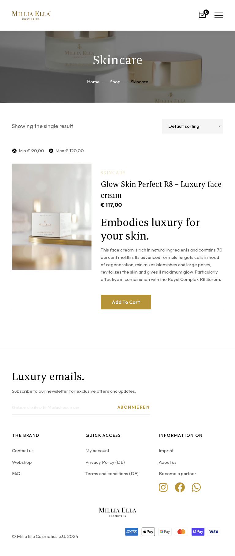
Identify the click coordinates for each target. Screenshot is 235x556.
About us (168, 462)
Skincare (113, 173)
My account (97, 450)
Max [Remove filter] (69, 150)
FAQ (16, 473)
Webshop (22, 462)
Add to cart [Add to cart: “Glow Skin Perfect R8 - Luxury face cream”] (126, 302)
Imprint (166, 450)
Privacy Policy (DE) (105, 462)
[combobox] (192, 126)
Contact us (23, 450)
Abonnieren (134, 407)
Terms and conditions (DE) (112, 473)
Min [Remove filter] (31, 150)
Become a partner (177, 473)
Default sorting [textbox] (183, 126)
